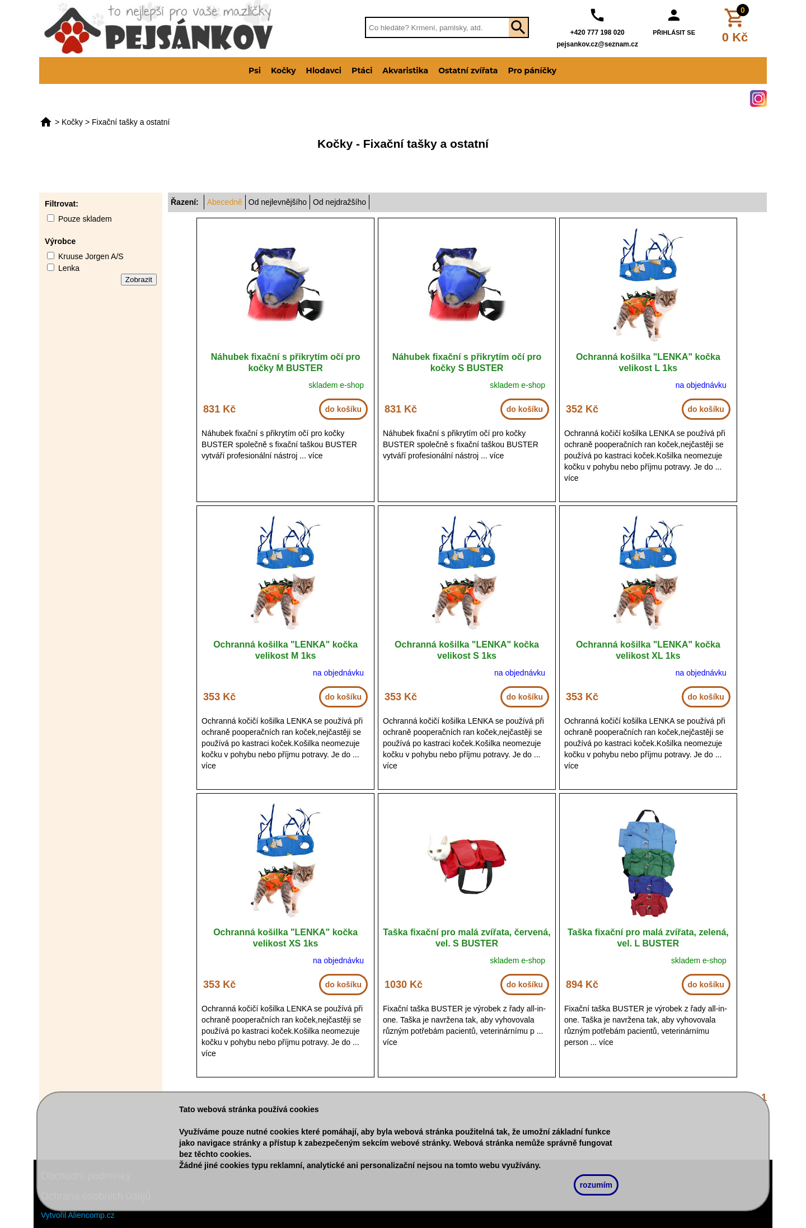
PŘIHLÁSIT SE (674, 32)
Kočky (283, 70)
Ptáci (362, 70)
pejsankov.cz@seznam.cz (597, 44)
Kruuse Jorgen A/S (91, 256)
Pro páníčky (532, 70)
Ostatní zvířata (468, 70)
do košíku (343, 409)
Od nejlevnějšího (278, 202)
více (315, 455)
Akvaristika (405, 70)
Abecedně (224, 202)
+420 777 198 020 (597, 32)
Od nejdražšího (339, 202)
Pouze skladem (85, 218)
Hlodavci (323, 70)
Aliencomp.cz (91, 1215)
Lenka (68, 268)
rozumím (596, 1184)
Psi (255, 70)
